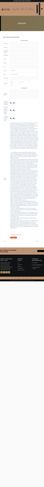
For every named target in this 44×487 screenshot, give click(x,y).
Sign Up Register (20, 268)
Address (5, 62)
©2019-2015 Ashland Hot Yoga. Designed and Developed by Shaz (22, 280)
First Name (6, 43)
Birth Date (5, 83)
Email (5, 59)
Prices (26, 8)
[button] (37, 9)
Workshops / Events (15, 9)
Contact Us (23, 9)
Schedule (17, 8)
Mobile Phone (6, 55)
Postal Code (6, 78)
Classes (30, 8)
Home (13, 8)
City (4, 66)
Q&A (18, 262)
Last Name (5, 47)
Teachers (22, 8)
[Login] (42, 9)
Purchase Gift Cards (30, 9)
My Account (20, 266)
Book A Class (20, 264)
